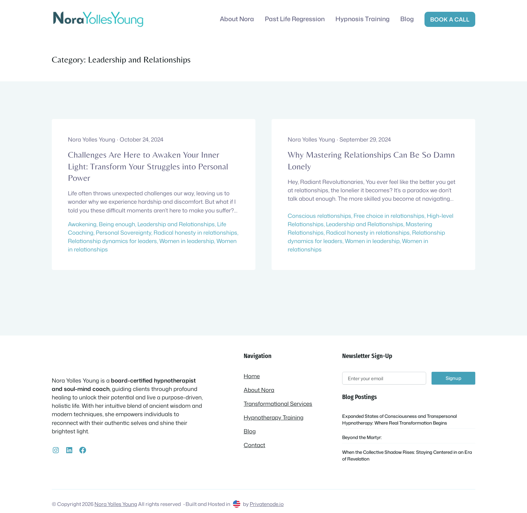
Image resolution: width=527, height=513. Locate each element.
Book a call (450, 19)
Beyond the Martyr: (362, 437)
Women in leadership (186, 241)
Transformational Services (278, 403)
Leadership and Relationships (176, 224)
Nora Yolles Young (115, 504)
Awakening (82, 224)
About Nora (259, 390)
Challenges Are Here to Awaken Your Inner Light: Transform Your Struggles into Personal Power (148, 166)
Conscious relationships (319, 216)
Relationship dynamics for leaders (112, 241)
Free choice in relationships (389, 216)
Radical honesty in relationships (195, 232)
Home (252, 376)
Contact (254, 445)
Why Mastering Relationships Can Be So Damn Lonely (371, 160)
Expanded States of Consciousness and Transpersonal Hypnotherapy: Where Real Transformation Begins (399, 419)
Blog (250, 431)
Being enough (117, 224)
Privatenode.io (267, 504)
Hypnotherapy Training (273, 417)
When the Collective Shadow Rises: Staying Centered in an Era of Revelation (407, 455)
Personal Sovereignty (123, 232)
